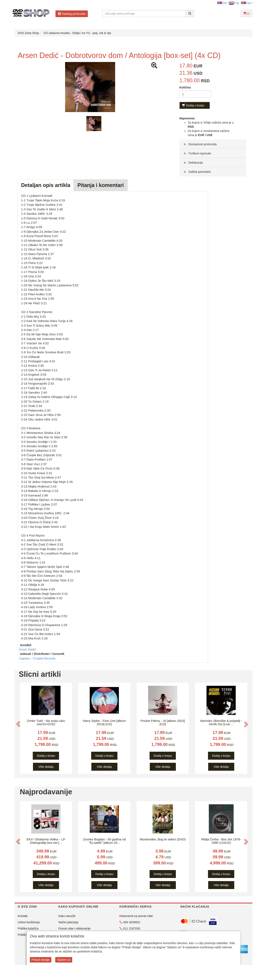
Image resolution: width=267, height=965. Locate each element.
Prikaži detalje (40, 959)
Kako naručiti (66, 916)
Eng (234, 3)
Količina (185, 87)
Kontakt (23, 916)
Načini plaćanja (68, 922)
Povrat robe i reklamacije (74, 928)
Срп (246, 3)
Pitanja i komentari (100, 185)
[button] (18, 724)
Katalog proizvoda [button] (71, 13)
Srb (222, 3)
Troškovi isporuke (197, 153)
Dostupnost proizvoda (200, 144)
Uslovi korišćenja (29, 922)
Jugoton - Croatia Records (37, 658)
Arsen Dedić (27, 649)
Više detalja (45, 766)
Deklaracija (193, 162)
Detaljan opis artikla (45, 185)
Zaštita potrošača (197, 171)
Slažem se (64, 959)
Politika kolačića (28, 928)
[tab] (212, 144)
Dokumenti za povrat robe (136, 916)
